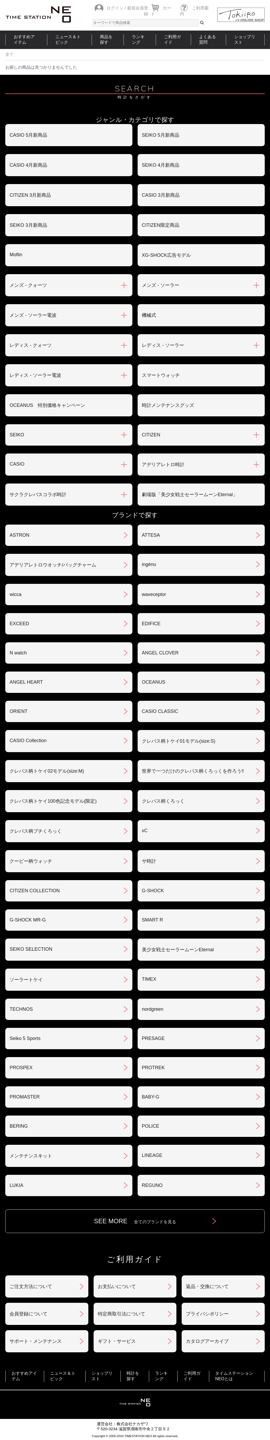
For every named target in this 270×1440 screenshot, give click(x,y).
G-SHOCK (153, 890)
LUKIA (16, 1185)
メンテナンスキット (30, 1155)
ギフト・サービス (117, 1341)
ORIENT (18, 711)
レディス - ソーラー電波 (35, 375)
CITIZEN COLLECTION (34, 890)
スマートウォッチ (161, 375)
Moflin (15, 254)
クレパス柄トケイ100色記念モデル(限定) (53, 801)
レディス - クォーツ (30, 345)
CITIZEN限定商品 (160, 225)
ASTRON (19, 535)
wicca (15, 594)
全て (9, 54)
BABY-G (150, 1096)
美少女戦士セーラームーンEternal (178, 949)
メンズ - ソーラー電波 (32, 315)
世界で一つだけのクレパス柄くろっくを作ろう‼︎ (193, 771)
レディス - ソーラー (163, 345)
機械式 (149, 315)
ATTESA (151, 535)
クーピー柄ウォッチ (30, 861)
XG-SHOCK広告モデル (166, 255)
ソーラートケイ (26, 979)
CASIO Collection (27, 740)
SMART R (152, 920)
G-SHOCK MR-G (27, 920)
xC (145, 830)
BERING (18, 1126)
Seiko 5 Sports (24, 1038)
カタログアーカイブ (207, 1341)
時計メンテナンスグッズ (168, 405)
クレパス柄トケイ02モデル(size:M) (46, 771)
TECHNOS (21, 1009)
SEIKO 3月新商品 (28, 225)
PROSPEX (20, 1067)
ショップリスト (244, 39)
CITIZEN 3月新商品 (30, 195)
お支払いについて (117, 1286)
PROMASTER (24, 1096)
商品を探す (106, 39)
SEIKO (16, 434)
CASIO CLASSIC (160, 711)
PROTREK (153, 1067)
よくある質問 (207, 39)
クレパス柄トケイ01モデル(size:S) (178, 741)
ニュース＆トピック (68, 39)
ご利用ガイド (172, 39)
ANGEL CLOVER (160, 652)
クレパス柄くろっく (163, 801)
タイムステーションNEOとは (234, 1376)
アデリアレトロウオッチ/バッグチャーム (52, 565)
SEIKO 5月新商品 (160, 135)
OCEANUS (153, 682)
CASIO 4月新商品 (28, 165)
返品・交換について (207, 1286)
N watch (18, 652)
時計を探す (133, 1376)
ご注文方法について (30, 1286)
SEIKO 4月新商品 (160, 165)
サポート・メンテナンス (35, 1341)
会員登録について (28, 1313)
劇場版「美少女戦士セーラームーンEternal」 (190, 494)
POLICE (150, 1126)
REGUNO (152, 1185)
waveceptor (154, 594)
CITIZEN (151, 434)
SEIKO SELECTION (30, 949)
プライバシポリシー (207, 1313)
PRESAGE (153, 1038)
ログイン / (116, 8)
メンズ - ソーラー (160, 285)
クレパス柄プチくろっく (35, 831)
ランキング (138, 39)
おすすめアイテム (24, 39)
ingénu (149, 564)
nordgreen (152, 1009)
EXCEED (19, 623)
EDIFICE (151, 623)
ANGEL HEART (26, 682)
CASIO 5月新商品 (28, 135)
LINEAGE (152, 1155)
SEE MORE (135, 1221)
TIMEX (149, 979)
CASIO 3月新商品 (161, 195)
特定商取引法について (121, 1313)
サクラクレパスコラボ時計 (37, 494)
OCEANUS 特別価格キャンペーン (47, 405)
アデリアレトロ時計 (163, 464)
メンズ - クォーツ (28, 285)
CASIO (16, 464)
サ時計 (149, 861)
